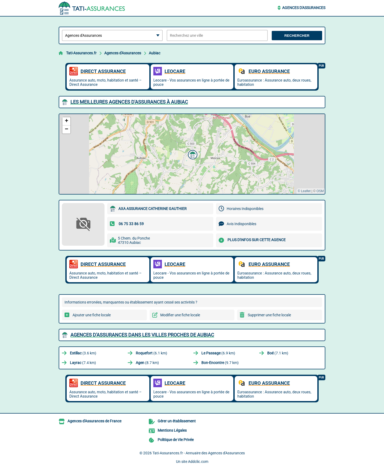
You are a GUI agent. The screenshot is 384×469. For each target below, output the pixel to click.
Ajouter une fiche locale (92, 315)
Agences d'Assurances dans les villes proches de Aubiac (142, 335)
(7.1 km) (277, 353)
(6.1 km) (151, 353)
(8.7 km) (147, 363)
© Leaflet (304, 191)
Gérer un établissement (177, 421)
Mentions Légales (172, 430)
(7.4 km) (83, 363)
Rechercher (296, 36)
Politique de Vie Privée (176, 440)
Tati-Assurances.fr (81, 53)
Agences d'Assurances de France (94, 421)
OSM (320, 191)
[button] (192, 154)
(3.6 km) (83, 353)
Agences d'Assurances (303, 8)
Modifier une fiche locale (180, 315)
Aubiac (154, 53)
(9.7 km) (220, 363)
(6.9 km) (218, 353)
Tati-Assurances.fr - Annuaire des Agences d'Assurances (199, 453)
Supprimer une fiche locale (269, 315)
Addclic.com (198, 461)
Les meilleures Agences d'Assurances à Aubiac (129, 102)
